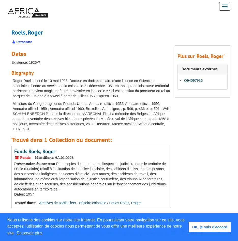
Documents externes (200, 69)
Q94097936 (193, 80)
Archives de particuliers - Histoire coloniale (72, 203)
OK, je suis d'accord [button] (209, 227)
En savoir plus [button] (29, 233)
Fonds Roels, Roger (34, 151)
